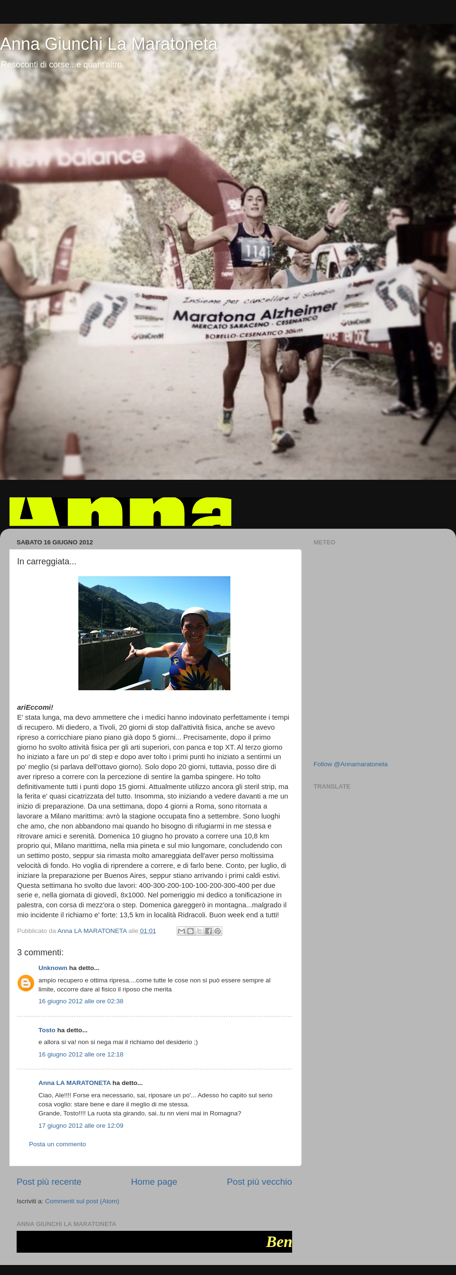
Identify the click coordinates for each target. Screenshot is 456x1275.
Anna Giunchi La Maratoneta (109, 44)
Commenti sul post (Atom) (82, 1201)
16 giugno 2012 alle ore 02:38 (81, 1001)
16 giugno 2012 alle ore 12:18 (81, 1054)
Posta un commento (57, 1144)
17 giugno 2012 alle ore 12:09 (81, 1125)
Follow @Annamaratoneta (351, 764)
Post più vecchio (259, 1182)
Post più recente (49, 1182)
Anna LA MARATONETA (74, 1082)
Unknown (52, 967)
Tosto (47, 1030)
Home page (154, 1182)
